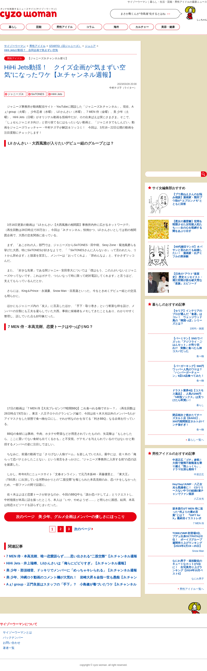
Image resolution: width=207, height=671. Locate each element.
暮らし (13, 27)
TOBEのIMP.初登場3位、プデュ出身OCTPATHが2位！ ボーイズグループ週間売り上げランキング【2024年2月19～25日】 (187, 539)
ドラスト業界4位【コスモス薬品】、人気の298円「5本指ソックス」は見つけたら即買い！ (187, 395)
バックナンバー (13, 637)
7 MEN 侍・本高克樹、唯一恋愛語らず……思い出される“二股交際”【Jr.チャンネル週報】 (73, 556)
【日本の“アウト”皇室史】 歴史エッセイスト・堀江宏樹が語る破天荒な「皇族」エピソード (187, 278)
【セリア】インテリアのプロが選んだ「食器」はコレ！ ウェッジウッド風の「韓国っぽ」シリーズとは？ (187, 317)
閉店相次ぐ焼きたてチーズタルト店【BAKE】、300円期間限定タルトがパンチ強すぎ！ (188, 419)
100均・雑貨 (197, 328)
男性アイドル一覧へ (192, 588)
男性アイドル (65, 27)
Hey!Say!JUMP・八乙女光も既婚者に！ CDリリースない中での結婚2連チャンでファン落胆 (187, 489)
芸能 (38, 27)
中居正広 (199, 474)
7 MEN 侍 (198, 523)
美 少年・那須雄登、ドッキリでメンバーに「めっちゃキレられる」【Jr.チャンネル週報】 (73, 570)
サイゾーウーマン (28, 13)
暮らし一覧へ (196, 439)
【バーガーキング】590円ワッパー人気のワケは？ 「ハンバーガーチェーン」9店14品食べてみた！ (188, 371)
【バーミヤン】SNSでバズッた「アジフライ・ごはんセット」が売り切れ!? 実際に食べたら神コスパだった (187, 345)
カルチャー (142, 27)
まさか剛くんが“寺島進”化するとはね (142, 13)
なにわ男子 (197, 578)
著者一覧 (8, 648)
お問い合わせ (11, 642)
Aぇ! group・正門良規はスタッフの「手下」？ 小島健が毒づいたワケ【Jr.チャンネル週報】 (76, 584)
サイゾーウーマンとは (17, 632)
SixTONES (37, 94)
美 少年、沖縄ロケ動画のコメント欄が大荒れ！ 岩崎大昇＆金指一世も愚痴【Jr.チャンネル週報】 (79, 577)
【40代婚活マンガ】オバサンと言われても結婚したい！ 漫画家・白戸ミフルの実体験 (187, 251)
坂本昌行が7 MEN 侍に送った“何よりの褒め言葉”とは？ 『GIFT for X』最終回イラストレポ (187, 513)
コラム (90, 27)
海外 (116, 27)
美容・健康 (168, 27)
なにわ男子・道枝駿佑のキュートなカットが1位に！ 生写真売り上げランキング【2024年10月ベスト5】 (187, 567)
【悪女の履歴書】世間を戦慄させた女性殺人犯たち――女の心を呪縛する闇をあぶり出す (187, 226)
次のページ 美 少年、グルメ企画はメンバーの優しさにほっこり (70, 517)
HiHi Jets (56, 94)
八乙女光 (199, 498)
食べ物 (200, 356)
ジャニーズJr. (16, 94)
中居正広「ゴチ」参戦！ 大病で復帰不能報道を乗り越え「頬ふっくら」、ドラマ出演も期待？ (188, 464)
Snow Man (198, 551)
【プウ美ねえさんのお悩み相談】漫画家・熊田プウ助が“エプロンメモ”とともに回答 (187, 199)
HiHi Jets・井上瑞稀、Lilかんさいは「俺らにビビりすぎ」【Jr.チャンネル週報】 (67, 563)
